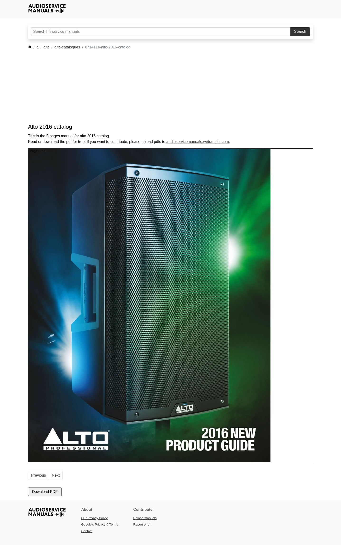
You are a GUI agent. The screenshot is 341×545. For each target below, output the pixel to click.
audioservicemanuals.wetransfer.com (197, 142)
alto (46, 47)
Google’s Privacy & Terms (99, 524)
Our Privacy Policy (94, 518)
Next (56, 475)
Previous (38, 475)
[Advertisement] (163, 86)
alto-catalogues (67, 47)
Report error (142, 524)
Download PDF (45, 492)
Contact (86, 531)
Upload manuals (144, 518)
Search (300, 31)
